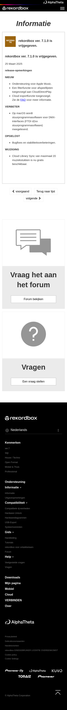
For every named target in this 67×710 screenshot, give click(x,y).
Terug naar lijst (45, 191)
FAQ (23, 99)
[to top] (58, 692)
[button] (33, 430)
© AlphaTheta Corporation (17, 695)
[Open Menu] (62, 8)
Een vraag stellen (34, 381)
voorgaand (20, 191)
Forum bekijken (33, 299)
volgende (33, 198)
